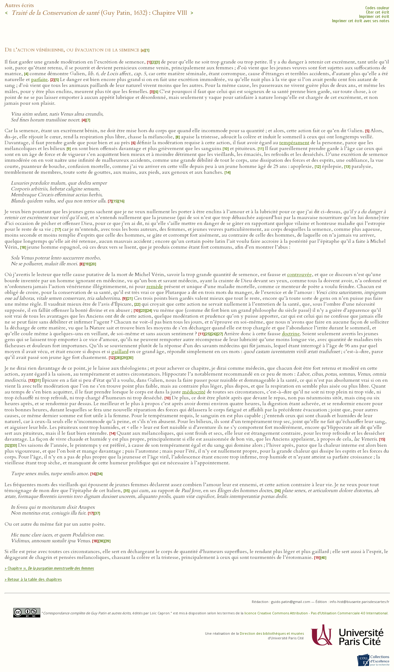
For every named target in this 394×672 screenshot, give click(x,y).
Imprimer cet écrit (374, 16)
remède (155, 286)
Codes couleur (377, 7)
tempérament (294, 142)
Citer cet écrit (377, 12)
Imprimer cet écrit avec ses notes (360, 20)
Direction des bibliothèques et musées (272, 633)
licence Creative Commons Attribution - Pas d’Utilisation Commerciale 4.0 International (316, 613)
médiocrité (194, 392)
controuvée (299, 274)
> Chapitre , (49, 568)
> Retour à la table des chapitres (33, 579)
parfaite (39, 79)
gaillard (119, 351)
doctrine (291, 333)
